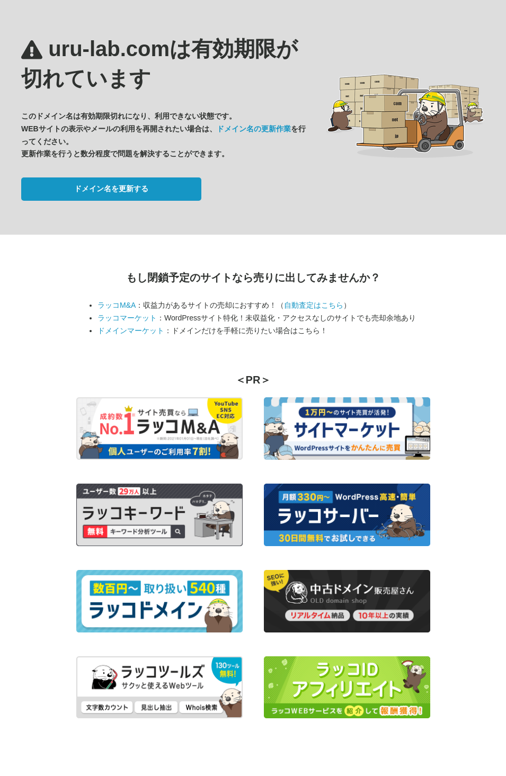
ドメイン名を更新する (111, 188)
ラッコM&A (116, 305)
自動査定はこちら (313, 305)
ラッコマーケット (127, 318)
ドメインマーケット (130, 330)
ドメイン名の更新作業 (254, 128)
